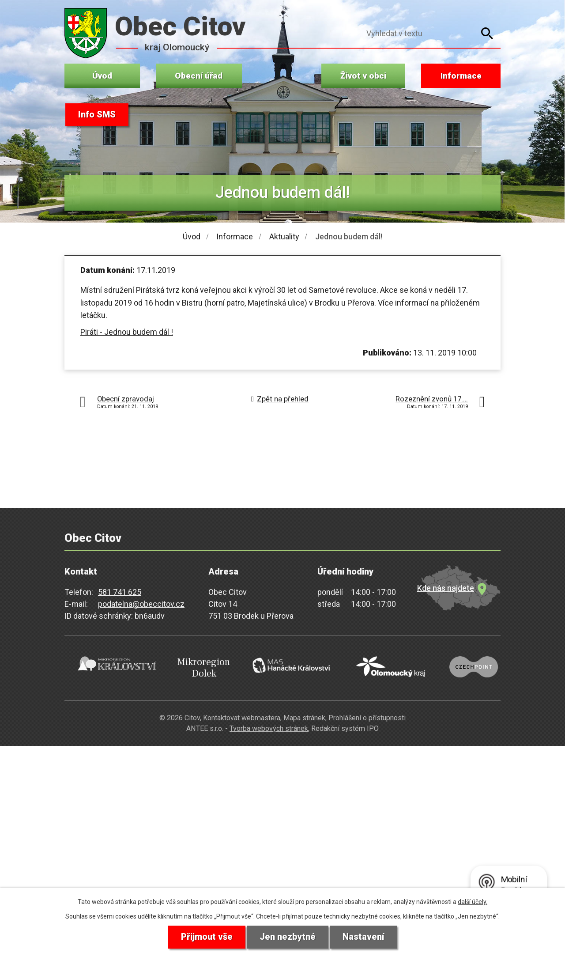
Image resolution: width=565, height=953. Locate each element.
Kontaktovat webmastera (241, 717)
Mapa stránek (304, 717)
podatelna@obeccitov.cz (141, 604)
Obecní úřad (198, 76)
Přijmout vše (207, 937)
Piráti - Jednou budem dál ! (126, 332)
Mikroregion (199, 667)
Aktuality (284, 236)
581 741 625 (119, 592)
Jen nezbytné (288, 937)
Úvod (102, 76)
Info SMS (97, 115)
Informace (461, 76)
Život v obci (363, 76)
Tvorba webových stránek (269, 728)
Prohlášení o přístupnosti (367, 717)
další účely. (472, 901)
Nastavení (363, 937)
